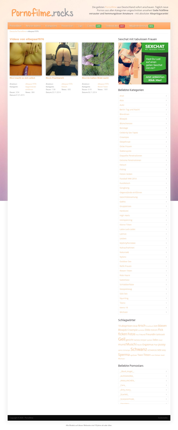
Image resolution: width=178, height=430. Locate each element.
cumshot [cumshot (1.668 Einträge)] (141, 330)
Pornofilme (111, 7)
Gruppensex (125, 206)
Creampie (124, 137)
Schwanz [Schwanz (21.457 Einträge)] (139, 349)
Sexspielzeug (126, 289)
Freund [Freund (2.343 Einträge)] (142, 334)
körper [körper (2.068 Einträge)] (143, 340)
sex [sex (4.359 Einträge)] (159, 349)
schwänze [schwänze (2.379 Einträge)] (152, 350)
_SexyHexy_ (125, 403)
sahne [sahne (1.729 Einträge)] (120, 350)
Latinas (123, 234)
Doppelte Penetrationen (131, 155)
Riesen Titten (103, 86)
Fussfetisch (125, 183)
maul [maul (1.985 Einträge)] (160, 340)
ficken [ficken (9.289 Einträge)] (122, 334)
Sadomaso (124, 280)
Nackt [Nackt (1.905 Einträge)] (139, 345)
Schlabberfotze (127, 284)
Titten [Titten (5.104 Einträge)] (147, 355)
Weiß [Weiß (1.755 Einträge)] (163, 355)
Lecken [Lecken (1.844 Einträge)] (149, 340)
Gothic (123, 201)
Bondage (124, 128)
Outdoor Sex (125, 261)
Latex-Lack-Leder (127, 229)
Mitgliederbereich (141, 26)
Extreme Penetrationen (130, 160)
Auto (122, 105)
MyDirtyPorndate (127, 243)
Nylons (123, 257)
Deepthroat (125, 141)
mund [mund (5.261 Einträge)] (122, 344)
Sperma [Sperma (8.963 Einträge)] (124, 354)
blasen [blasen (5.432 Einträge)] (162, 325)
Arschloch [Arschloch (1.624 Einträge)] (149, 326)
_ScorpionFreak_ (127, 399)
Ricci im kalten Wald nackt (95, 78)
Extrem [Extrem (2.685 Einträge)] (154, 330)
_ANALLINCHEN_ (127, 380)
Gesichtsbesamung (129, 197)
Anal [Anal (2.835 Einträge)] (135, 325)
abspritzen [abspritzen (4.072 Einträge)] (127, 325)
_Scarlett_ (124, 394)
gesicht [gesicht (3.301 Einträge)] (129, 339)
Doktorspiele (125, 151)
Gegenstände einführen (131, 192)
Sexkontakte (115, 26)
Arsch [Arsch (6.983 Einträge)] (142, 325)
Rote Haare (125, 275)
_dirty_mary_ (125, 389)
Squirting (124, 298)
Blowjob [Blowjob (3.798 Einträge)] (122, 329)
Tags (80, 25)
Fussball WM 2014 (128, 178)
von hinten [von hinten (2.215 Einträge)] (155, 355)
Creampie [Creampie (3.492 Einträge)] (132, 329)
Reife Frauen (126, 266)
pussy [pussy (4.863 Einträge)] (161, 344)
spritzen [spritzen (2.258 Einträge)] (133, 355)
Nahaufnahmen (127, 247)
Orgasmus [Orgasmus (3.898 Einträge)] (147, 344)
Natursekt (124, 252)
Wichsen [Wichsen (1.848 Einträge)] (121, 359)
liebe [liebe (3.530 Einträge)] (155, 339)
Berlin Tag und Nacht (130, 109)
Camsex (94, 26)
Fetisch (64, 86)
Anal (122, 95)
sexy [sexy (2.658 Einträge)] (164, 350)
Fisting (123, 169)
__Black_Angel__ (127, 371)
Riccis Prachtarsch (55, 78)
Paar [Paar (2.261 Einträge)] (156, 344)
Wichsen (124, 312)
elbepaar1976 (30, 84)
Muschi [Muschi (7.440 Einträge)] (131, 344)
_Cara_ (123, 385)
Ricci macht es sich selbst (22, 78)
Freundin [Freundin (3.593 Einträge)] (151, 334)
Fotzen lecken (126, 174)
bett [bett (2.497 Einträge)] (156, 326)
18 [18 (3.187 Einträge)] (119, 325)
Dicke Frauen (126, 146)
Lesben (123, 238)
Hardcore (124, 210)
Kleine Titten (126, 224)
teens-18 (124, 307)
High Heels (125, 215)
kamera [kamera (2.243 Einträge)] (137, 340)
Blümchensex (126, 123)
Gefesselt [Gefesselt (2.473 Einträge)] (160, 334)
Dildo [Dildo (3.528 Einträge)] (147, 329)
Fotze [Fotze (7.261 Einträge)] (131, 334)
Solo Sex (123, 293)
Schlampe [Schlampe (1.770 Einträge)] (126, 350)
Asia (122, 100)
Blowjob (123, 118)
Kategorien (51, 25)
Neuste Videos (33, 25)
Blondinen (124, 114)
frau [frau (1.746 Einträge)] (137, 334)
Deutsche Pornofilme (18, 31)
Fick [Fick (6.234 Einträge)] (160, 330)
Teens (122, 303)
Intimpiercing (126, 220)
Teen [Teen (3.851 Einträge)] (140, 354)
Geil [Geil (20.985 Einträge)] (121, 339)
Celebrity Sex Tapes (129, 132)
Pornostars (67, 25)
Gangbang (124, 187)
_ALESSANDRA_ (127, 376)
